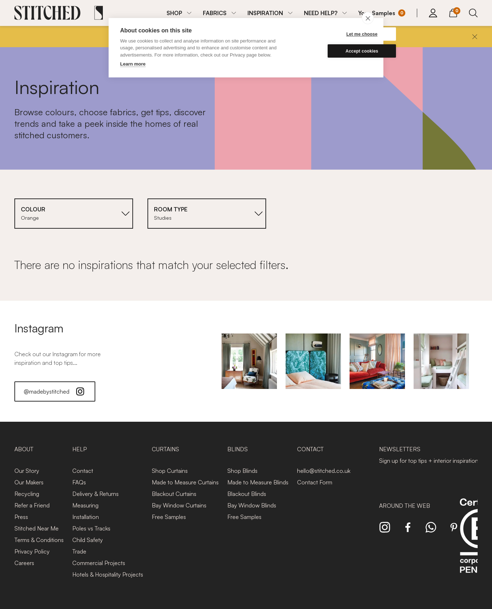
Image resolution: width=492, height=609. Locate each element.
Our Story (26, 470)
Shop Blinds (242, 470)
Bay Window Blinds (251, 505)
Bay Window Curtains (179, 505)
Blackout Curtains (174, 493)
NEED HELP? (320, 13)
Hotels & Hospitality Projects (107, 574)
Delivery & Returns (95, 493)
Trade (79, 551)
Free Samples (169, 516)
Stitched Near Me (36, 528)
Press (21, 516)
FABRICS (215, 13)
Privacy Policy (32, 551)
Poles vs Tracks (91, 528)
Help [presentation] (79, 449)
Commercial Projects (98, 563)
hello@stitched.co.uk (323, 470)
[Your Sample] (381, 13)
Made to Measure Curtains (185, 482)
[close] (368, 18)
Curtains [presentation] (165, 449)
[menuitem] (179, 13)
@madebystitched (55, 391)
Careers (24, 563)
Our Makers (29, 482)
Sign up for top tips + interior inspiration (428, 460)
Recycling (26, 493)
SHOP (174, 13)
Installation (85, 516)
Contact (82, 470)
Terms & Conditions (39, 539)
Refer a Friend (32, 505)
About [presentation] (23, 449)
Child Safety (87, 539)
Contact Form (314, 482)
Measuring (85, 505)
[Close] (474, 36)
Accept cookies (337, 51)
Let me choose (337, 34)
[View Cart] (453, 12)
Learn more (133, 64)
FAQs (79, 482)
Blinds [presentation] (237, 449)
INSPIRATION (265, 13)
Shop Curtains (170, 470)
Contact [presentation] (310, 449)
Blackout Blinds (246, 493)
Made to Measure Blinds (257, 482)
